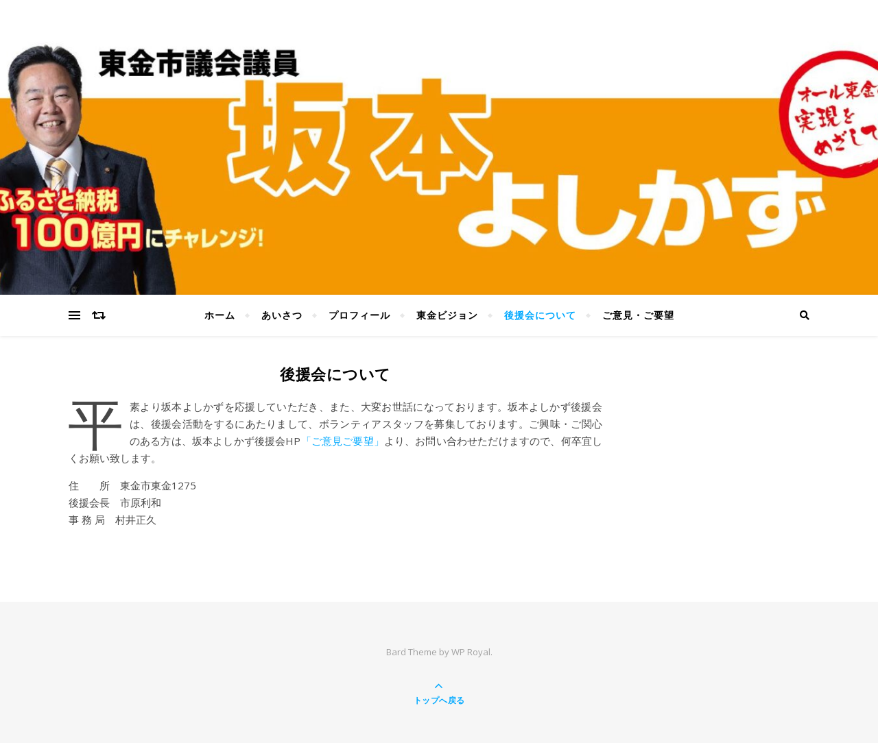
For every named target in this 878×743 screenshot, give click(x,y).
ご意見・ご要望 (638, 314)
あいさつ (281, 314)
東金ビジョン (447, 314)
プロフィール (359, 314)
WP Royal (470, 652)
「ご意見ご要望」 (341, 441)
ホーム (219, 314)
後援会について (540, 314)
